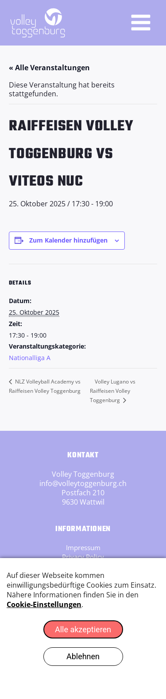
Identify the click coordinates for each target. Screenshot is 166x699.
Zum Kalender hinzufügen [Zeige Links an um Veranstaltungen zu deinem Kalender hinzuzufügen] (68, 240)
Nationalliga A (29, 357)
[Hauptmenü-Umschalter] (140, 22)
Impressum (83, 547)
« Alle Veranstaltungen (49, 67)
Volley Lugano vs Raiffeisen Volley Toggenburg (112, 391)
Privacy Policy (83, 556)
